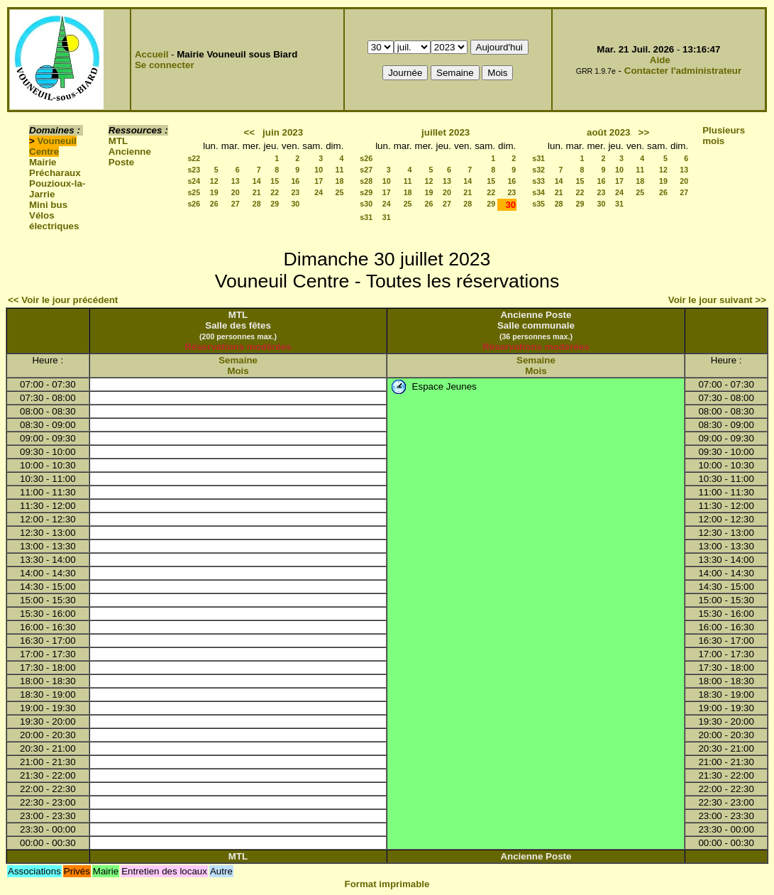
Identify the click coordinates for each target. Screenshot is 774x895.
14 (257, 181)
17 (318, 181)
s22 (193, 158)
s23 (193, 169)
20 (235, 192)
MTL (118, 141)
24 (318, 192)
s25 (193, 192)
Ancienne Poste (130, 157)
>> (644, 132)
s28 (366, 181)
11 (339, 169)
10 (318, 169)
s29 (366, 192)
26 (214, 203)
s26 (193, 203)
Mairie (43, 162)
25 (339, 192)
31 (386, 217)
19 (214, 192)
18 (339, 181)
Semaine (238, 360)
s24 (193, 181)
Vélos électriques (54, 220)
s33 (538, 181)
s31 (366, 217)
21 (257, 192)
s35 (538, 203)
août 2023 (609, 132)
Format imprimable (387, 884)
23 (295, 192)
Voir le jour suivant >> (717, 300)
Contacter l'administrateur (682, 70)
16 (295, 181)
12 (214, 181)
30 (295, 203)
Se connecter (164, 65)
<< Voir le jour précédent (63, 300)
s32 (538, 169)
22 (274, 192)
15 (274, 181)
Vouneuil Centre (53, 146)
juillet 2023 (445, 132)
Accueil (151, 54)
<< (249, 132)
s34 (538, 192)
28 (257, 203)
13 (235, 181)
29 (274, 203)
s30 (366, 203)
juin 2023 (282, 132)
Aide (660, 60)
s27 (366, 169)
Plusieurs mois (723, 135)
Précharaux (55, 173)
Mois (237, 371)
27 (235, 203)
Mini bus (48, 204)
